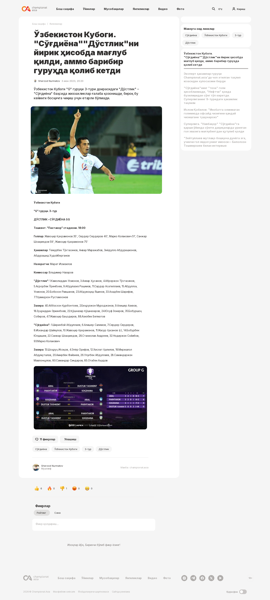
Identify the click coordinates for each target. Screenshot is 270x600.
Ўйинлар (89, 9)
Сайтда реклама (121, 591)
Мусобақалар (114, 9)
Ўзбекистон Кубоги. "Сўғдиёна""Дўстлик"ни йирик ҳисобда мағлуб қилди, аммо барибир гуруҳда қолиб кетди (213, 59)
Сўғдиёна (41, 449)
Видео (162, 9)
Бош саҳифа (65, 9)
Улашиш (70, 439)
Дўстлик (104, 449)
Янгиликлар (141, 9)
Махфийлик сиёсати (64, 591)
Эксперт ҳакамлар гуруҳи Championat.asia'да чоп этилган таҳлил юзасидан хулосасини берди (212, 77)
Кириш (238, 8)
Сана (57, 512)
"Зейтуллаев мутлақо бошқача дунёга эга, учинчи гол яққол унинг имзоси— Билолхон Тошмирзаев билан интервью (215, 141)
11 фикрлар (45, 439)
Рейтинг (41, 512)
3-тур (88, 449)
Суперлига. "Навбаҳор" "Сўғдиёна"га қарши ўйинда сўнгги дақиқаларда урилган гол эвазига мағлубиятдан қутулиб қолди (215, 127)
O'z (220, 8)
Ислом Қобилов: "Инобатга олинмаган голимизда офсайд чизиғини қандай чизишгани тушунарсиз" (212, 113)
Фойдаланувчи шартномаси (93, 591)
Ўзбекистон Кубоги (65, 449)
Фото (180, 9)
